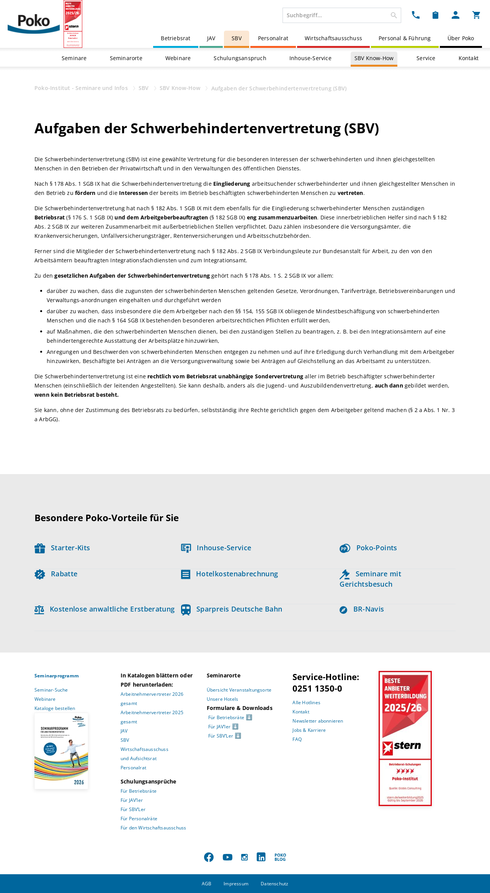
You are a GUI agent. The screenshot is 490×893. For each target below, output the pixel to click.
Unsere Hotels (222, 699)
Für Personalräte (139, 818)
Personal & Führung (405, 38)
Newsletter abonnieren (317, 721)
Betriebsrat (175, 38)
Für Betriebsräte (139, 791)
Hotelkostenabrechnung (229, 573)
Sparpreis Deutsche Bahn (232, 608)
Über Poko (461, 38)
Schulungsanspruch (240, 58)
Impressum (236, 883)
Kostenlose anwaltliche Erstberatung (104, 608)
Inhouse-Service (310, 58)
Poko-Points (368, 547)
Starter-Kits (62, 547)
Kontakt (469, 58)
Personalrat (273, 38)
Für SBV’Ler (133, 809)
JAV (211, 38)
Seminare (74, 58)
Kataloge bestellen (54, 708)
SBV (237, 38)
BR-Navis (362, 608)
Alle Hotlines (306, 702)
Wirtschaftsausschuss (333, 38)
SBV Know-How (374, 58)
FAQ (297, 739)
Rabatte (55, 573)
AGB (207, 883)
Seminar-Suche (51, 690)
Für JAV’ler (132, 800)
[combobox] (342, 15)
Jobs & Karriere (309, 730)
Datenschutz (274, 883)
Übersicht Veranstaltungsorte (239, 690)
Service (425, 58)
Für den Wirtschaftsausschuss (153, 827)
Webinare (178, 58)
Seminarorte (126, 58)
